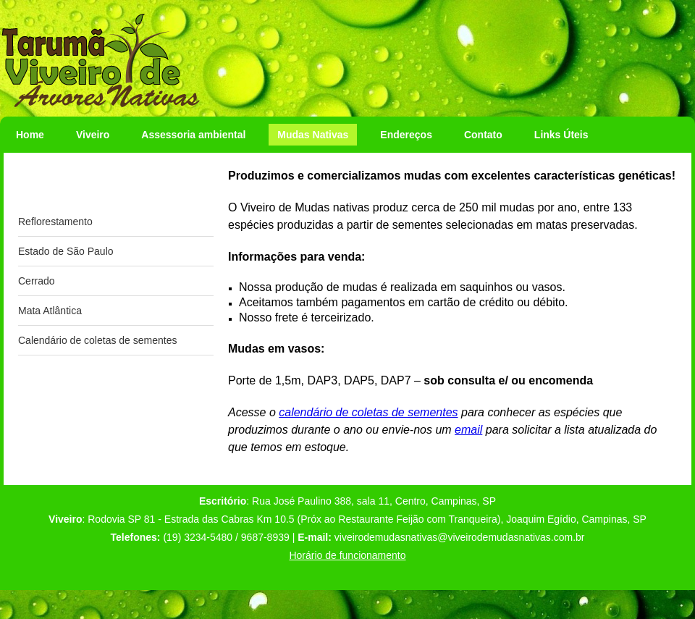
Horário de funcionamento (347, 555)
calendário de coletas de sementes (368, 412)
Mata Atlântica (50, 310)
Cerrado (36, 281)
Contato (483, 134)
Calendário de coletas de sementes (97, 340)
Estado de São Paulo (66, 251)
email (468, 430)
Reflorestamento (55, 221)
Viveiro (92, 134)
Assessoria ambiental (193, 134)
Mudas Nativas (312, 134)
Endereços (406, 134)
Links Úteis (561, 134)
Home (30, 134)
